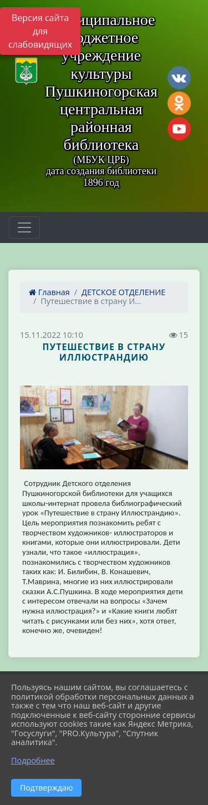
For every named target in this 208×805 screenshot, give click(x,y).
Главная (49, 292)
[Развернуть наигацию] (24, 227)
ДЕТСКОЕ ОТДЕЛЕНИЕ (123, 292)
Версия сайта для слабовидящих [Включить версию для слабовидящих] (40, 31)
